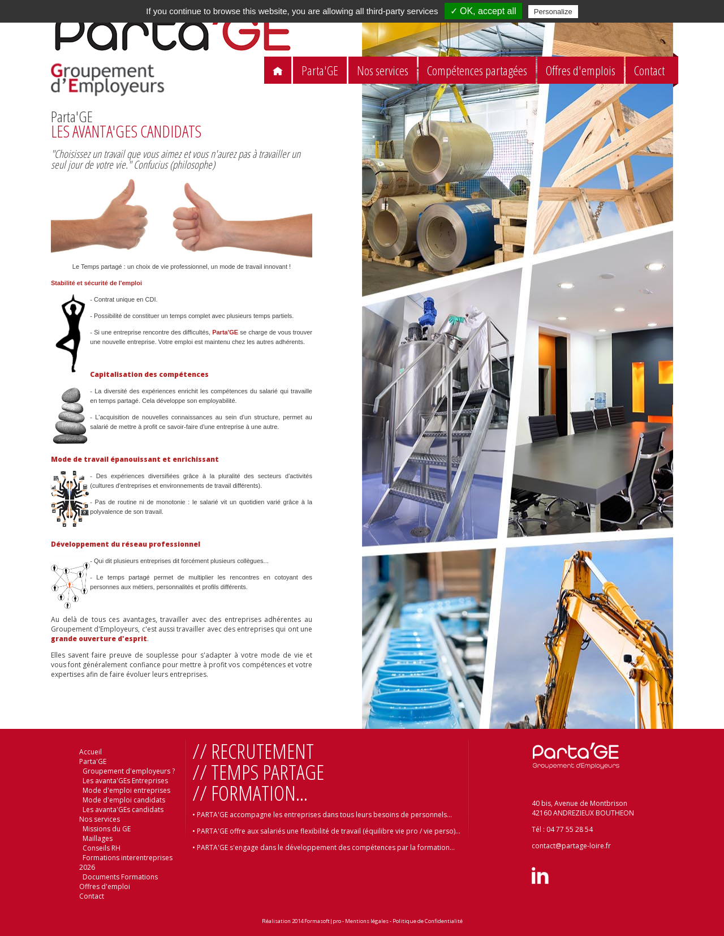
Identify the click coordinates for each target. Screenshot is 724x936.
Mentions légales (367, 921)
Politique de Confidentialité (428, 921)
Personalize (553, 11)
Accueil (90, 752)
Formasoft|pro (322, 921)
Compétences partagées (477, 70)
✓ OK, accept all (483, 11)
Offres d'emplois (580, 70)
